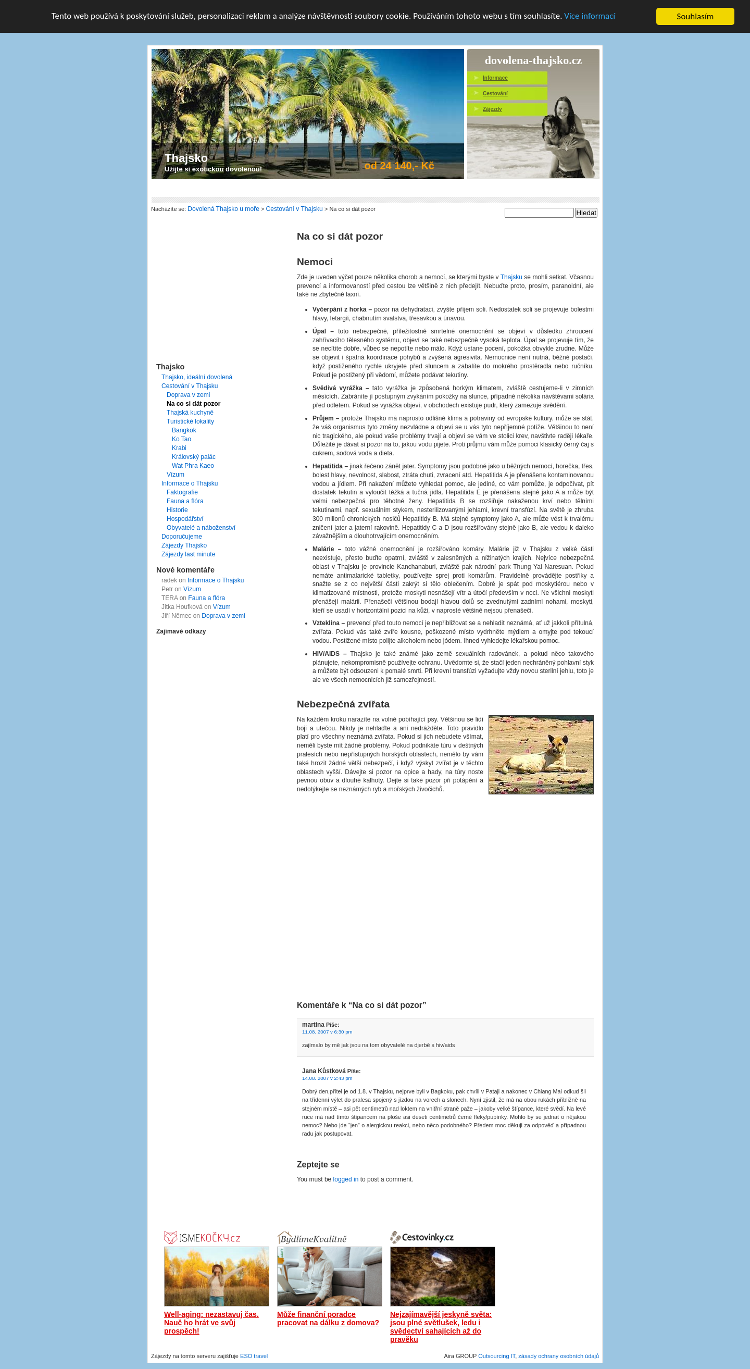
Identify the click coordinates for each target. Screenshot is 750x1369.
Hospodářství (185, 518)
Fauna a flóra (185, 501)
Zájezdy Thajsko (184, 545)
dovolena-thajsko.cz (533, 58)
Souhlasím (695, 16)
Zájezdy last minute (188, 554)
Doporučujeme (181, 536)
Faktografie (182, 492)
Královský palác (194, 457)
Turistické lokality (190, 421)
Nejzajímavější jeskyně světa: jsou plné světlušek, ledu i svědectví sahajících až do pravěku (441, 1326)
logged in (346, 1179)
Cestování (495, 93)
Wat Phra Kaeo (193, 465)
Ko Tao (181, 439)
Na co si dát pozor (193, 403)
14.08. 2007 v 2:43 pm (327, 1078)
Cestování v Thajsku (189, 386)
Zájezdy (492, 109)
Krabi (179, 448)
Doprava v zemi (188, 395)
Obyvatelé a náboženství (201, 527)
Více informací (590, 16)
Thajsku (511, 277)
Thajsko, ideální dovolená (196, 377)
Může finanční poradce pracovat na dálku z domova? (328, 1318)
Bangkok (184, 430)
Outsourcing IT (496, 1356)
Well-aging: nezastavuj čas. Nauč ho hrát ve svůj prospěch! (211, 1322)
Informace (495, 78)
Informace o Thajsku (189, 483)
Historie (177, 510)
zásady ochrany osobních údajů (558, 1356)
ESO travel (254, 1356)
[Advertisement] (341, 188)
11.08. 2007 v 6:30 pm (327, 1032)
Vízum (175, 474)
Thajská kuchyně (190, 412)
